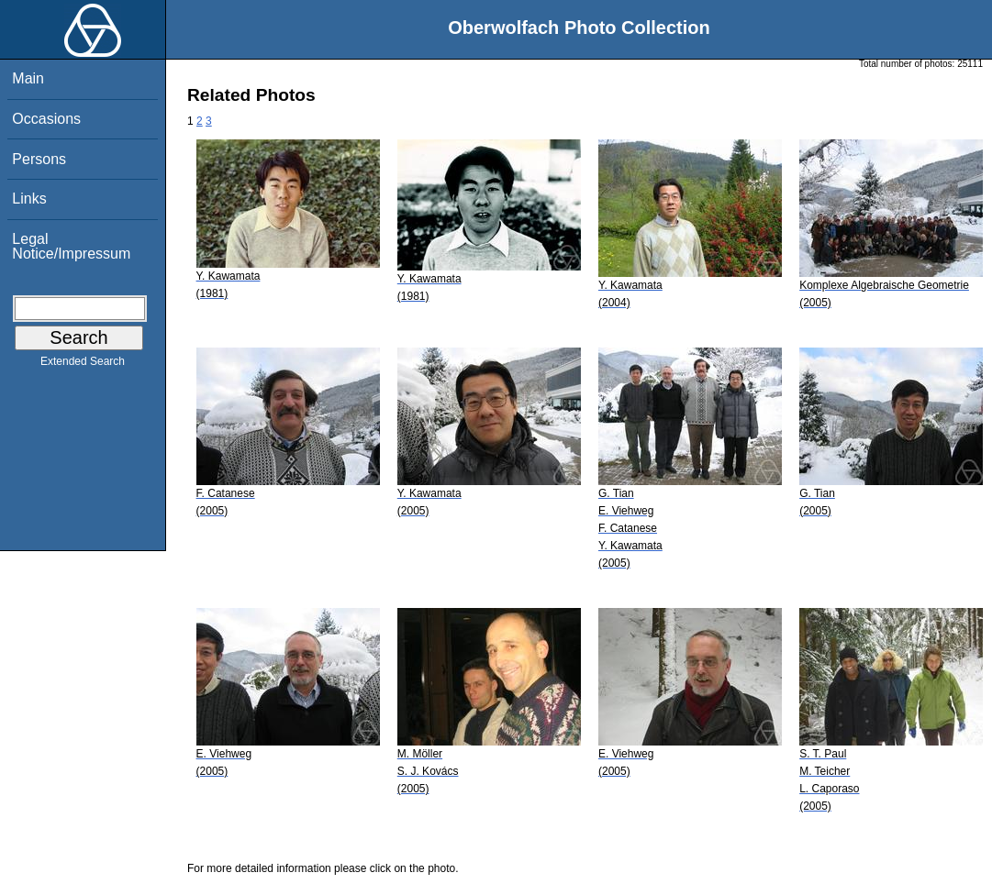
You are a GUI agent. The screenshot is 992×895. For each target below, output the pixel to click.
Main (28, 78)
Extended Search (82, 364)
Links (29, 198)
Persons (39, 159)
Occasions (46, 119)
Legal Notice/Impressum (71, 246)
